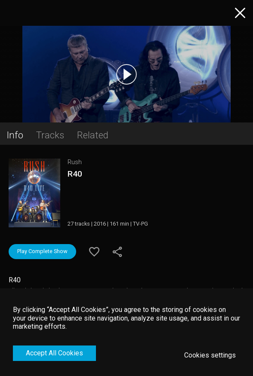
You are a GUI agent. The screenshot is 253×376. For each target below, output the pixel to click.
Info (14, 135)
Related (92, 135)
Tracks (50, 135)
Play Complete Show (42, 251)
